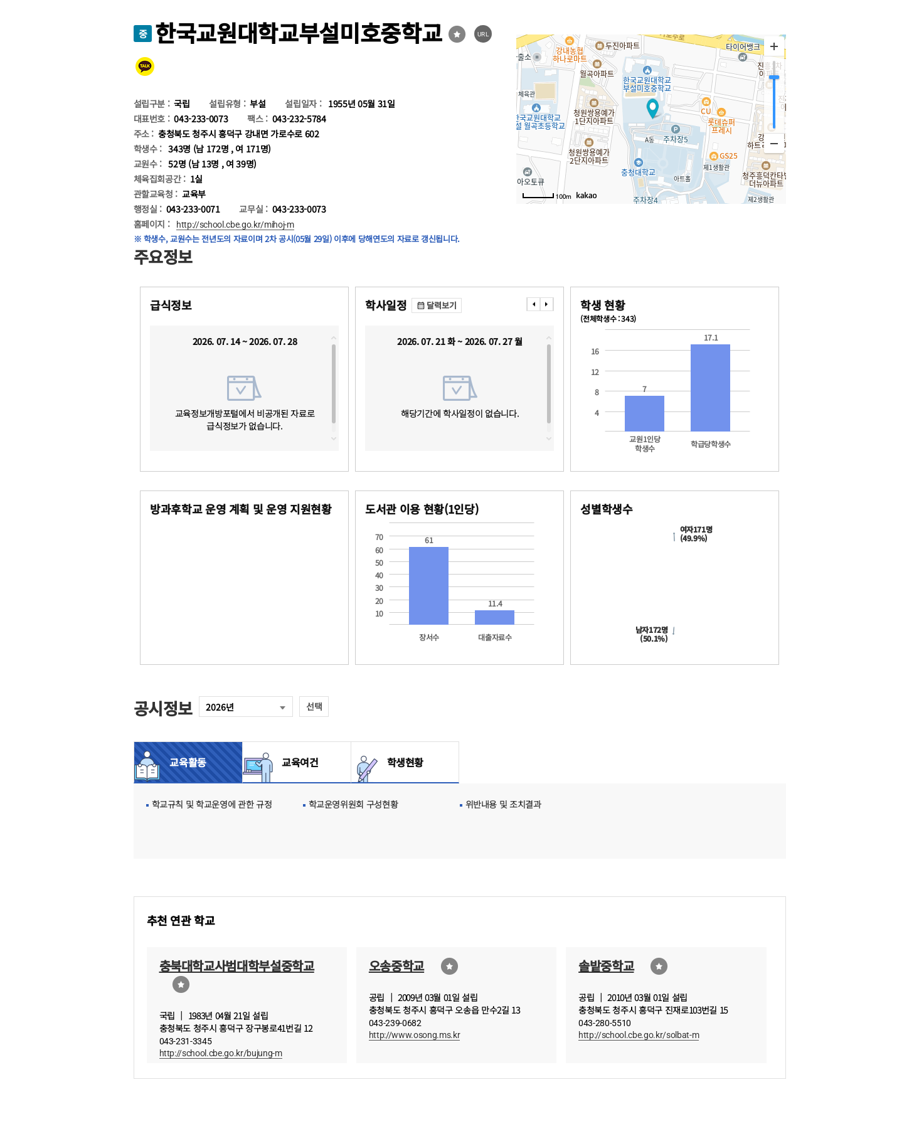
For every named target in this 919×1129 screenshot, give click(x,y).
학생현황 (405, 762)
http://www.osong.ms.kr (414, 1035)
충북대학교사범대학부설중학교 (236, 966)
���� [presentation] (533, 304)
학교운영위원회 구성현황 (353, 804)
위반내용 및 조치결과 (503, 804)
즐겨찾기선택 (457, 34)
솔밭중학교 (606, 966)
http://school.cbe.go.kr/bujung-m (220, 1053)
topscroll (334, 338)
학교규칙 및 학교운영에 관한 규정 (212, 804)
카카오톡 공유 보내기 (144, 66)
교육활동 (187, 762)
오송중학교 (396, 966)
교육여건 (297, 762)
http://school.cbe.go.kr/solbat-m (638, 1035)
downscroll (334, 438)
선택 (314, 706)
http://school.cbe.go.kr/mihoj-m (235, 225)
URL (483, 34)
